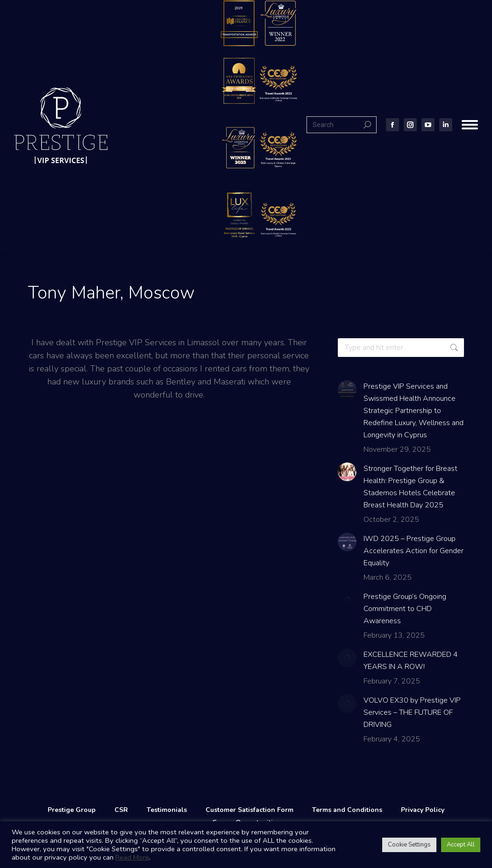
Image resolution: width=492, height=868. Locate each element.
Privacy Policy (422, 809)
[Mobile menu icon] (470, 125)
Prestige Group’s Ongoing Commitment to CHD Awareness (405, 608)
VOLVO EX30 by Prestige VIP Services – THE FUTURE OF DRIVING (412, 712)
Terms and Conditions (347, 809)
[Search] (342, 124)
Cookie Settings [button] (409, 844)
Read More (132, 857)
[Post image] (347, 389)
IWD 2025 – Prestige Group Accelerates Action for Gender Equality (413, 551)
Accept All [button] (461, 844)
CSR (121, 809)
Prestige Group (72, 809)
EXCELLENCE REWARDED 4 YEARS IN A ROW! (411, 660)
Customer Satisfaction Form (249, 809)
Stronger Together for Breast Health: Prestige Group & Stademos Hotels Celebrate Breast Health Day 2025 (410, 486)
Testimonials (167, 809)
